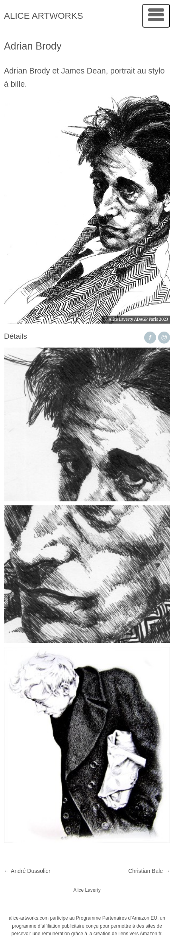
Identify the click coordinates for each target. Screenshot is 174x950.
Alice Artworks (43, 16)
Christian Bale (149, 871)
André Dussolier (27, 871)
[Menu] (156, 16)
